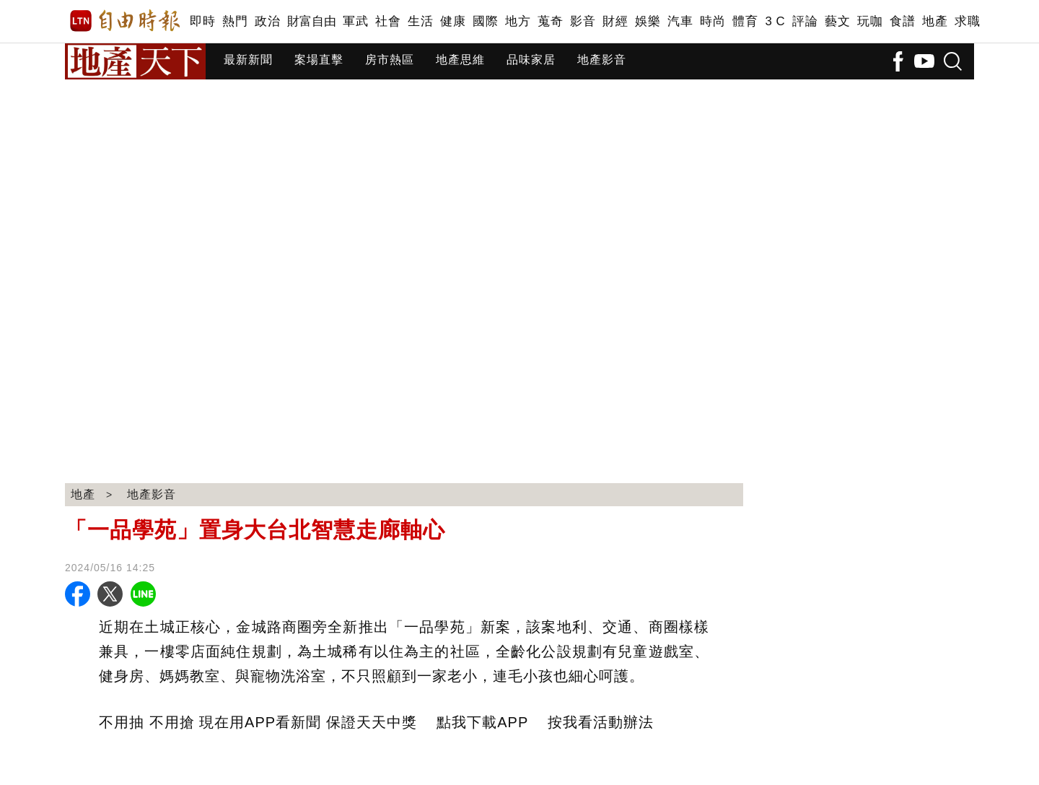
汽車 (680, 21)
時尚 (712, 21)
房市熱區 (389, 59)
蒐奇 (550, 21)
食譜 (902, 21)
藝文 (837, 21)
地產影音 (601, 59)
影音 (582, 21)
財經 (615, 21)
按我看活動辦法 (601, 722)
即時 (202, 21)
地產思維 (460, 59)
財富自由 (311, 21)
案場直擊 (318, 59)
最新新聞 (248, 59)
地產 (934, 21)
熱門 (234, 21)
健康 (452, 21)
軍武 (355, 21)
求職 (967, 21)
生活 (420, 21)
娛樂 (647, 21)
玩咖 (869, 21)
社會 (387, 21)
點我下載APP (482, 722)
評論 (804, 21)
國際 (485, 21)
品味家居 (531, 59)
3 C (775, 21)
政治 (267, 21)
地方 (517, 21)
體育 (745, 21)
